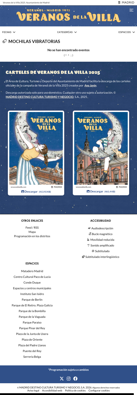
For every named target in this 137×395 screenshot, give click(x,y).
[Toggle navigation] (131, 10)
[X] (62, 378)
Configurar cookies (99, 390)
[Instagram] (68, 378)
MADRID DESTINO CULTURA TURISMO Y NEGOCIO (39, 97)
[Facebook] (75, 378)
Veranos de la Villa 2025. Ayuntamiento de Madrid (26, 2)
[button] (8, 32)
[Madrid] (125, 2)
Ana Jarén (90, 85)
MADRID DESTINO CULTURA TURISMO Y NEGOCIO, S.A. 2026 (55, 387)
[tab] (8, 33)
